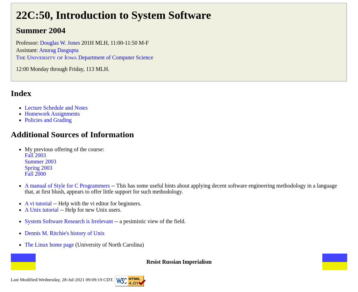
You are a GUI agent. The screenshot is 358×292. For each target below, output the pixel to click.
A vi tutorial (38, 203)
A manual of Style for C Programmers (67, 186)
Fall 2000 (35, 174)
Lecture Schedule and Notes (56, 108)
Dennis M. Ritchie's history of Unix (65, 233)
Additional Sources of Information (72, 134)
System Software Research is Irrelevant (69, 221)
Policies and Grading (48, 120)
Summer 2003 (40, 162)
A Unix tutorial (42, 210)
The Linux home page (50, 245)
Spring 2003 (38, 168)
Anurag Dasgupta (58, 50)
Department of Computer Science (115, 57)
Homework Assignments (52, 114)
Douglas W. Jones (60, 43)
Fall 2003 (35, 155)
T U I (46, 57)
